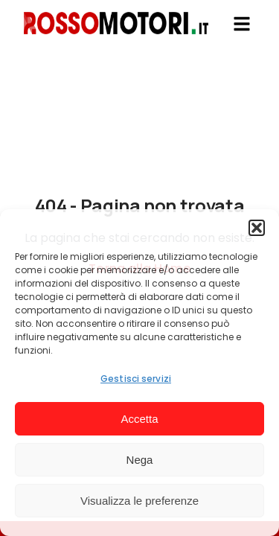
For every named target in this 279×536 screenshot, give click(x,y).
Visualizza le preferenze (139, 500)
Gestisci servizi (135, 378)
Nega (139, 459)
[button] (256, 227)
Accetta (139, 418)
